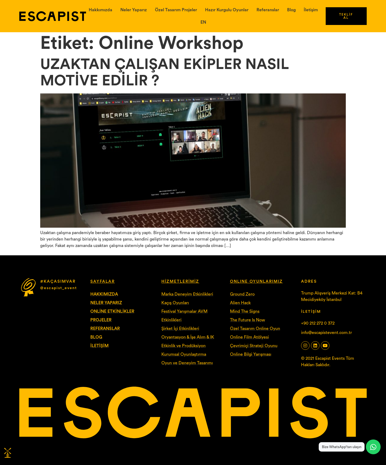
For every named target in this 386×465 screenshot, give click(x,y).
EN (203, 22)
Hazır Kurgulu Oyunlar (226, 10)
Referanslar (268, 10)
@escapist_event (58, 288)
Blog (291, 10)
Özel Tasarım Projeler (176, 10)
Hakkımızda (100, 10)
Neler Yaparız (133, 10)
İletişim (311, 10)
